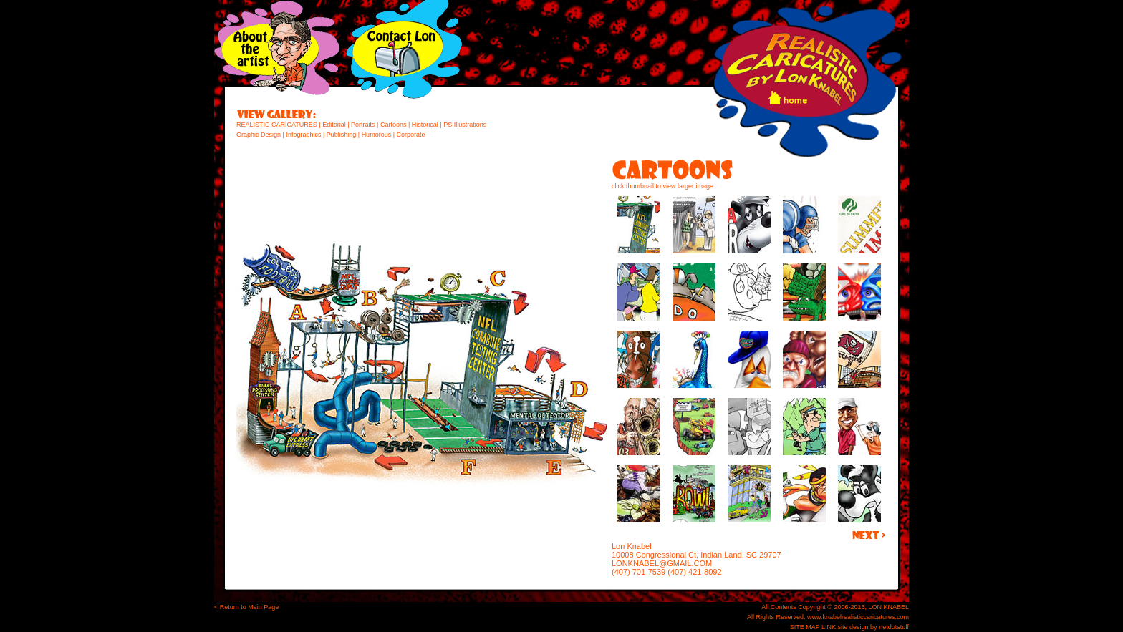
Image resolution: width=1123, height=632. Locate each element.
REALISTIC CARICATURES (276, 124)
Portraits (362, 124)
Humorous (377, 134)
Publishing (342, 134)
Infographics (303, 134)
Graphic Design (258, 134)
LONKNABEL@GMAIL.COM (662, 563)
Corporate (410, 134)
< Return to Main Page (246, 607)
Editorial (333, 124)
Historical (425, 124)
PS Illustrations (464, 124)
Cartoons (393, 124)
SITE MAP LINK (813, 627)
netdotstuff (894, 627)
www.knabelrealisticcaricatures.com (858, 617)
